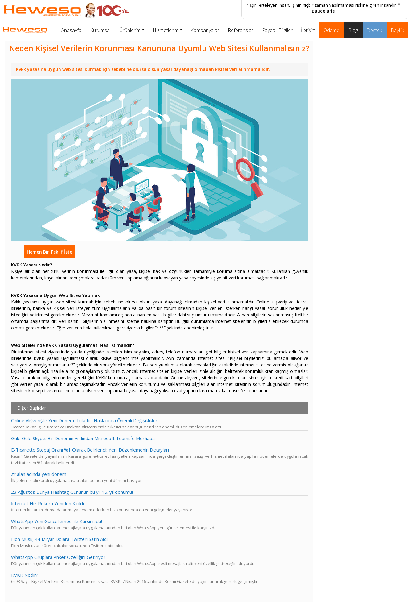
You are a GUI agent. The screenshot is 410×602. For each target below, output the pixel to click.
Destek (374, 30)
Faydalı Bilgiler (277, 30)
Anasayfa (71, 30)
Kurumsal (100, 30)
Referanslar (240, 30)
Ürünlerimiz (131, 30)
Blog (353, 30)
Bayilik (397, 30)
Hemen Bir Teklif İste (49, 252)
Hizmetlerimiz (167, 30)
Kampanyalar (205, 30)
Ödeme (331, 30)
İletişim (308, 30)
